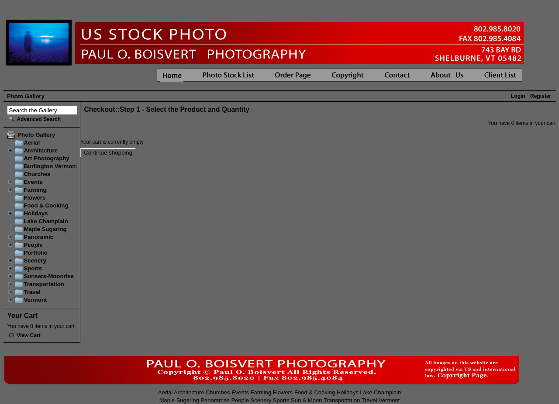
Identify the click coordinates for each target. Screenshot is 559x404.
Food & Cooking (46, 205)
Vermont (35, 300)
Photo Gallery (26, 96)
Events (33, 182)
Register (540, 96)
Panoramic (38, 237)
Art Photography (46, 158)
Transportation (44, 284)
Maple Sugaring (45, 229)
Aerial (32, 142)
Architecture (41, 150)
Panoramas (215, 400)
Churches (37, 174)
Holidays (36, 213)
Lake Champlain (46, 221)
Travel (32, 292)
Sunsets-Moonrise (49, 276)
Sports (33, 268)
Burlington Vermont (50, 166)
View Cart (28, 335)
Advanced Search (39, 119)
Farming (35, 189)
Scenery (35, 260)
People (33, 245)
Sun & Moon (307, 400)
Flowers (34, 197)
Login (518, 96)
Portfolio (35, 252)
